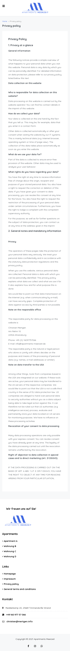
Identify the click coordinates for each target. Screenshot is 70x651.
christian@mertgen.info (20, 621)
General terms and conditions (20, 589)
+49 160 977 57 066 (14, 614)
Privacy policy (11, 584)
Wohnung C (10, 551)
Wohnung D (10, 556)
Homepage (10, 573)
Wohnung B (10, 546)
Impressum (10, 579)
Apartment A (10, 541)
